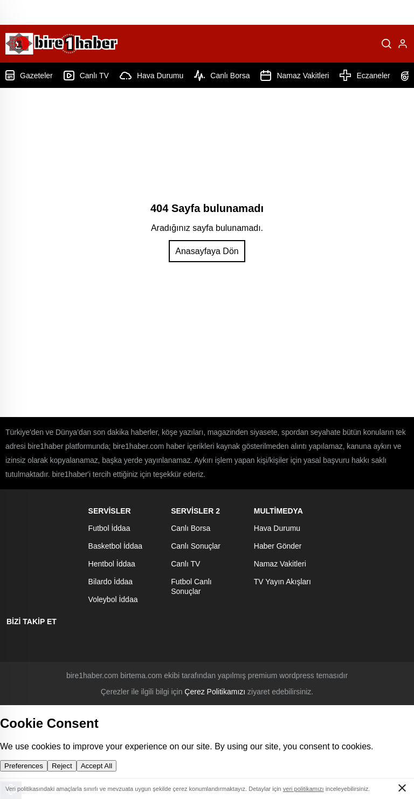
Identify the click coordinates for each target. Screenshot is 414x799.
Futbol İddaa (109, 528)
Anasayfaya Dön (206, 251)
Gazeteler (29, 75)
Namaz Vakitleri (294, 75)
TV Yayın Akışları (282, 581)
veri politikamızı (303, 789)
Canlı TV (86, 75)
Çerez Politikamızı (214, 691)
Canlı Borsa (222, 75)
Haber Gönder (278, 546)
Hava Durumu (151, 75)
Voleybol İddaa (113, 599)
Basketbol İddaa (115, 546)
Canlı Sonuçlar (195, 546)
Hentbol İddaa (111, 563)
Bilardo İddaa (110, 581)
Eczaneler (365, 75)
